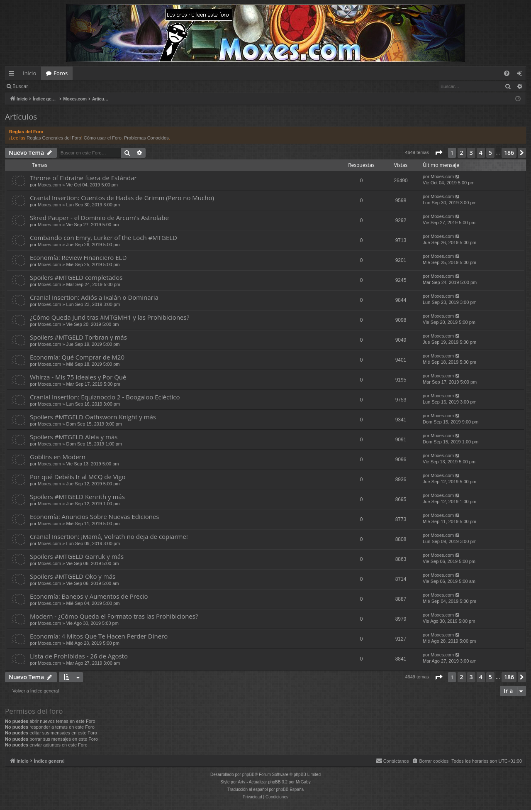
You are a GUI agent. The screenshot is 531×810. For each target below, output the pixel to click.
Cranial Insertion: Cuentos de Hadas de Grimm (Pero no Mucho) (122, 197)
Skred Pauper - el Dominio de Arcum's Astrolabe (99, 217)
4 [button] (480, 153)
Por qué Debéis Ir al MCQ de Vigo (78, 476)
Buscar (20, 86)
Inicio (29, 73)
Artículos (21, 116)
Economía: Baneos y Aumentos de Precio (89, 596)
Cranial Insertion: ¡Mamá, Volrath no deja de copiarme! (109, 536)
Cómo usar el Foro (103, 137)
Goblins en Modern (57, 457)
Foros (61, 73)
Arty (242, 782)
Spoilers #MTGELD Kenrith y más (77, 496)
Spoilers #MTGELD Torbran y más (78, 337)
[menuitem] (506, 73)
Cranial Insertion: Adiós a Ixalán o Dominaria (94, 297)
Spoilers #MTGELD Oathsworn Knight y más (93, 417)
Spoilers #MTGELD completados (76, 277)
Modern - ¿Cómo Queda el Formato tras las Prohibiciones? (114, 616)
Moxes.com (49, 184)
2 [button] (461, 153)
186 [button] (509, 153)
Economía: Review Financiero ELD (78, 257)
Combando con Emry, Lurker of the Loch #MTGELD (103, 237)
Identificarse (54, 86)
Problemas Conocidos (146, 137)
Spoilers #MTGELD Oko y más (72, 576)
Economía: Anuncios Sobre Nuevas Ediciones (94, 516)
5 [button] (490, 153)
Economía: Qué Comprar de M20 (77, 357)
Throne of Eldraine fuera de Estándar (83, 178)
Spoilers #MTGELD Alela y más (73, 437)
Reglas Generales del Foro (54, 137)
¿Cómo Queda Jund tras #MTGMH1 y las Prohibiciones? (109, 317)
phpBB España (290, 789)
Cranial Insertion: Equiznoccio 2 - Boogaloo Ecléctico (105, 397)
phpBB (248, 774)
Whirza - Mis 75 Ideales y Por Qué (78, 377)
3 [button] (471, 153)
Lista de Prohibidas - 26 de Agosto (79, 656)
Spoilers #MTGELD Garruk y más (77, 556)
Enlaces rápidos (13, 74)
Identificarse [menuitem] (521, 74)
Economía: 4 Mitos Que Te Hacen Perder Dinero (99, 636)
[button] (438, 153)
